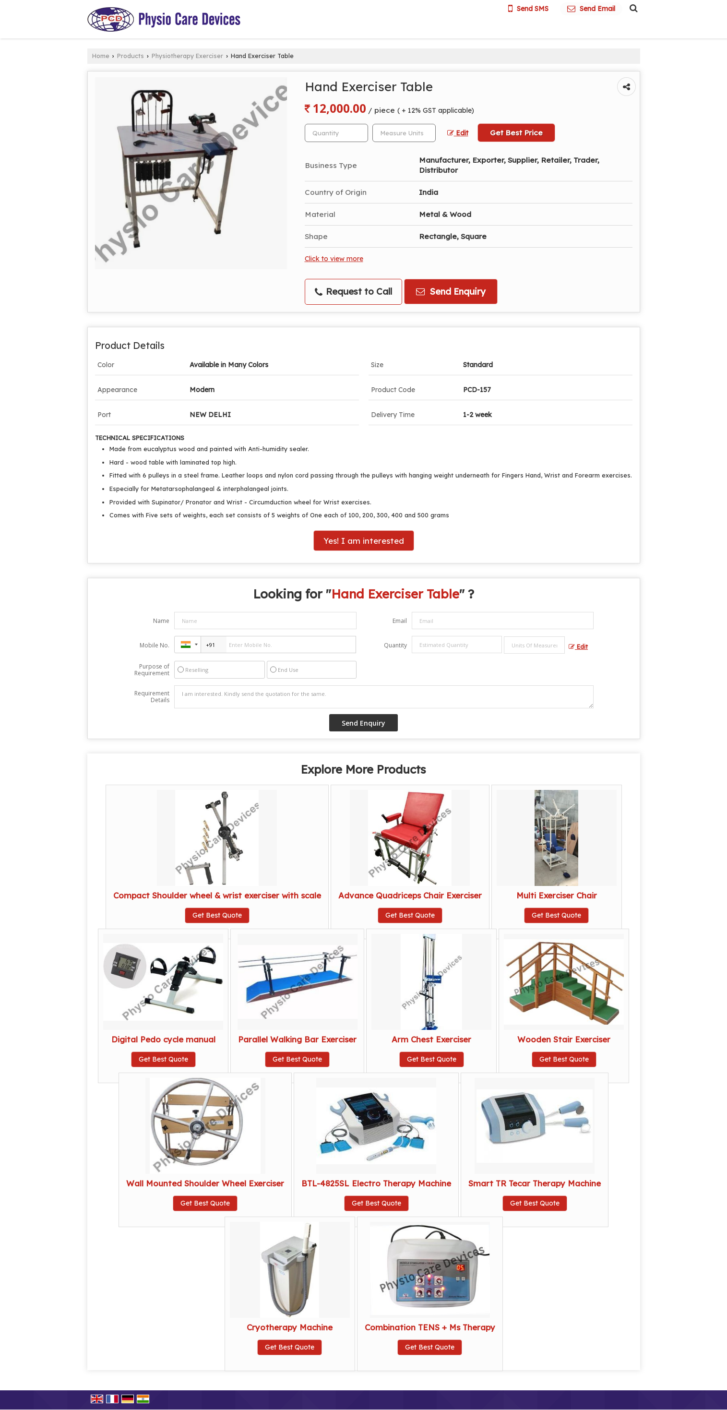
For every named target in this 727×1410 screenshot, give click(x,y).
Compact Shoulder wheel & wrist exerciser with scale (217, 895)
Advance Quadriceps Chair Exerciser (410, 895)
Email (400, 621)
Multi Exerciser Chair (556, 895)
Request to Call (353, 291)
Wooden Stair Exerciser (563, 1039)
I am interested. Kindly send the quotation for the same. (384, 696)
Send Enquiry (451, 291)
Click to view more (334, 258)
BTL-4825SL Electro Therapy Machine (376, 1183)
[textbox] (404, 133)
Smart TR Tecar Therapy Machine (534, 1183)
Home (100, 56)
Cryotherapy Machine (290, 1327)
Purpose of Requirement (151, 670)
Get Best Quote (217, 915)
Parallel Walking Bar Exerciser (297, 1039)
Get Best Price (516, 132)
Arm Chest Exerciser (431, 1039)
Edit (457, 133)
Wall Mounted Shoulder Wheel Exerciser (205, 1183)
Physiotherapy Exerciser (187, 56)
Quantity (395, 645)
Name (161, 621)
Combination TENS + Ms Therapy (430, 1327)
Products (130, 56)
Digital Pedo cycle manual (163, 1039)
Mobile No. (154, 645)
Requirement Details (151, 697)
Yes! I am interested (363, 541)
